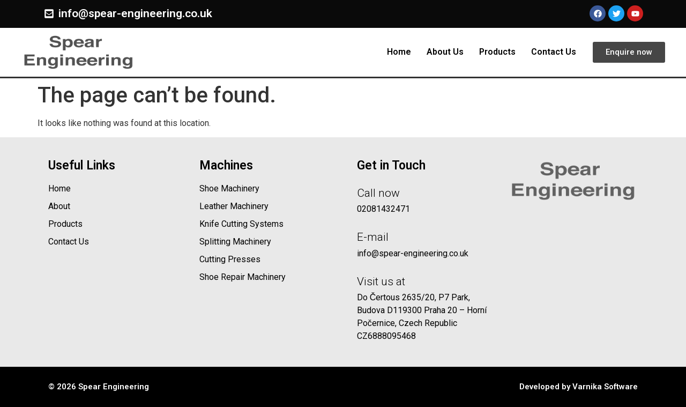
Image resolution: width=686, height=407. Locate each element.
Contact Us (553, 52)
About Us (445, 52)
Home (399, 52)
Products (497, 52)
